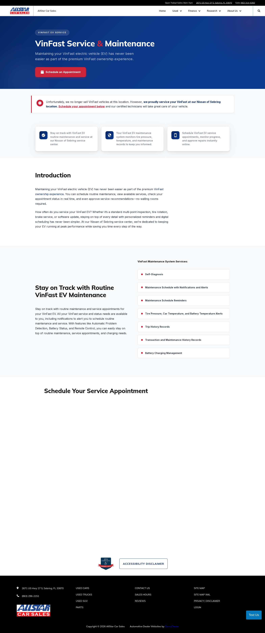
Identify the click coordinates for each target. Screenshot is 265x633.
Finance (193, 10)
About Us (232, 10)
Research (212, 10)
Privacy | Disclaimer (207, 600)
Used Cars (82, 588)
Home (162, 10)
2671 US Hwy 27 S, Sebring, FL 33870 (214, 3)
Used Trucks (84, 594)
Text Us (254, 615)
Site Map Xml (202, 594)
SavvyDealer (172, 626)
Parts (79, 607)
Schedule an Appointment (61, 72)
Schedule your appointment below (81, 106)
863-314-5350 (248, 3)
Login (197, 607)
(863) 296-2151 (30, 596)
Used (175, 10)
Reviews (140, 600)
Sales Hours (143, 594)
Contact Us (142, 588)
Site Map (199, 588)
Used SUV (82, 600)
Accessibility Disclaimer (143, 563)
